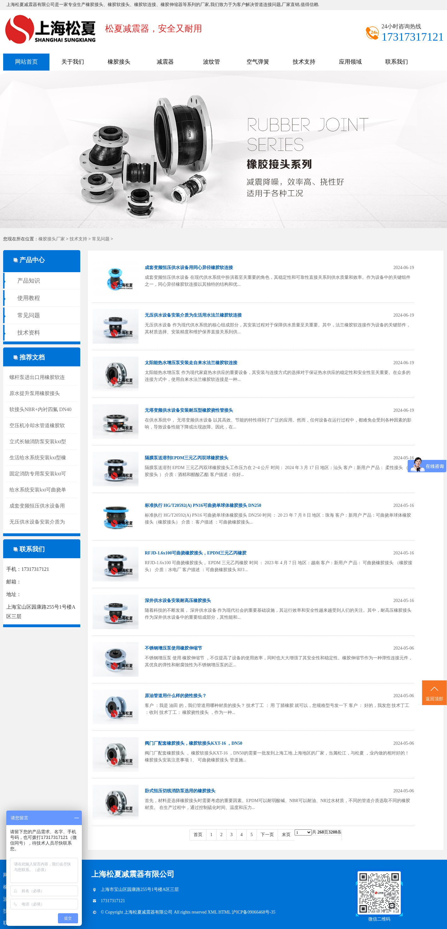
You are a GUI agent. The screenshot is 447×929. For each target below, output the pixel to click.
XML (213, 912)
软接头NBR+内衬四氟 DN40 (40, 409)
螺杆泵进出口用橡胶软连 (37, 377)
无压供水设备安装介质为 (37, 522)
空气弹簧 (257, 62)
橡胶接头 (119, 62)
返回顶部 (434, 693)
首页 (198, 834)
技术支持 (304, 62)
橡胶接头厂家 (51, 239)
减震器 (165, 62)
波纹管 (211, 62)
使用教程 (28, 298)
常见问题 (101, 239)
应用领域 (350, 62)
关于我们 (72, 62)
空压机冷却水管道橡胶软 (37, 425)
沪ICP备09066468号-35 (253, 912)
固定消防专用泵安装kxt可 (37, 473)
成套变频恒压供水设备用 (37, 505)
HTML (225, 912)
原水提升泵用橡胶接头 (34, 393)
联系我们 (396, 62)
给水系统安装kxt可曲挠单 (37, 489)
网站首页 (26, 62)
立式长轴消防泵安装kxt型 (37, 441)
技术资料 (28, 333)
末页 (286, 834)
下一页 (267, 834)
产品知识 (28, 281)
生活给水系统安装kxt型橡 (37, 457)
